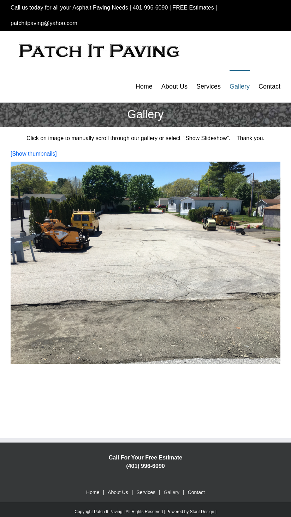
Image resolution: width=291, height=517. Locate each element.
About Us (118, 492)
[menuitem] (148, 86)
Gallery (171, 492)
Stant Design (202, 511)
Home (92, 492)
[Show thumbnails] (34, 154)
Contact (196, 492)
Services (145, 492)
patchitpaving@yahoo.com (44, 23)
